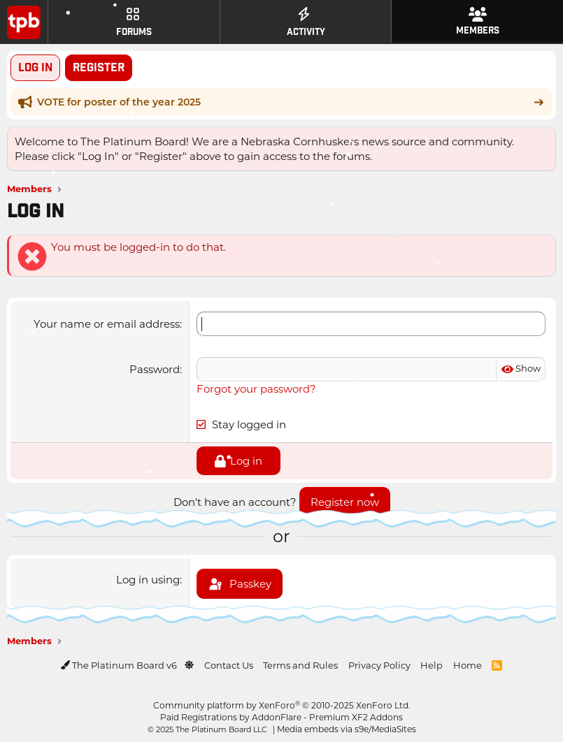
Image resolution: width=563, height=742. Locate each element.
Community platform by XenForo (282, 705)
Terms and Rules (300, 665)
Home (467, 665)
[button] (189, 664)
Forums (134, 22)
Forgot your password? (256, 388)
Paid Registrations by (281, 716)
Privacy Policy (379, 665)
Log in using (148, 579)
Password (154, 369)
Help (431, 665)
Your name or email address (107, 323)
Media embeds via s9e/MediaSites (346, 728)
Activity (306, 22)
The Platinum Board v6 (120, 665)
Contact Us (228, 665)
